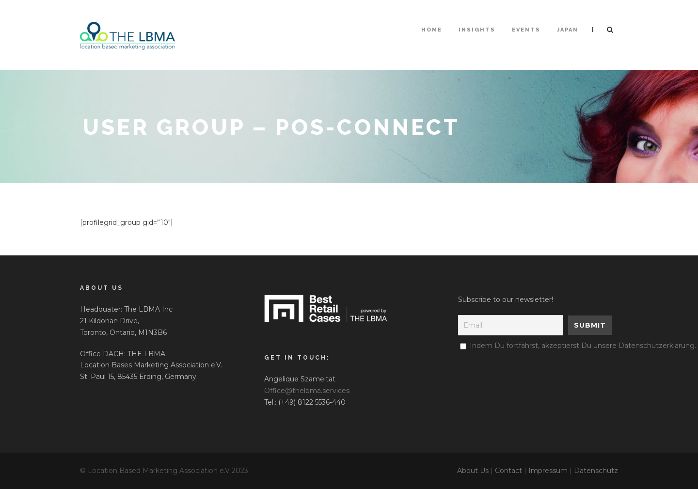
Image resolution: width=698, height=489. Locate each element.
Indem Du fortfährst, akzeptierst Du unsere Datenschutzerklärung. (583, 345)
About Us (473, 470)
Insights (477, 30)
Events (526, 30)
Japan (567, 30)
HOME (431, 30)
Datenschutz (596, 470)
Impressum (548, 470)
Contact (508, 470)
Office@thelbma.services (306, 390)
